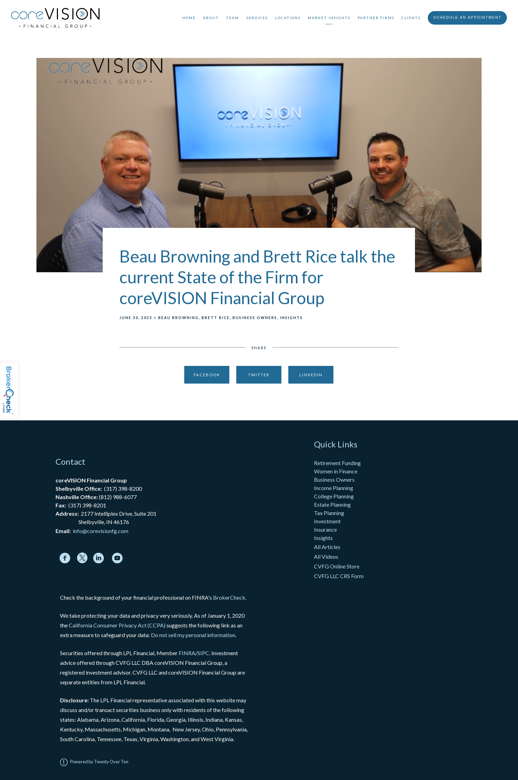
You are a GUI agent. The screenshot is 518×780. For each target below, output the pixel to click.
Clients (411, 18)
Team (232, 18)
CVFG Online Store (336, 566)
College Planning (334, 496)
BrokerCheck (229, 597)
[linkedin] (98, 558)
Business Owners (254, 318)
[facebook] (65, 558)
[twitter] (82, 558)
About (211, 18)
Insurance (325, 529)
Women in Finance (335, 471)
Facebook (207, 374)
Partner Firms (376, 18)
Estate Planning (332, 504)
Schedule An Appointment (467, 17)
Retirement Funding (337, 463)
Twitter (259, 374)
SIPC (203, 653)
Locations (287, 18)
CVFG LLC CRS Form (339, 576)
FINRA (187, 653)
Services (257, 18)
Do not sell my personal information (193, 635)
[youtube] (117, 558)
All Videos (326, 556)
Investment (327, 521)
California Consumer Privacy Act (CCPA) (117, 625)
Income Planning (333, 488)
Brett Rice (216, 318)
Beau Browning (178, 318)
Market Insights (329, 18)
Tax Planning (329, 512)
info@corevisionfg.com (100, 531)
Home (189, 18)
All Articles (327, 546)
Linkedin (311, 374)
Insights (291, 318)
